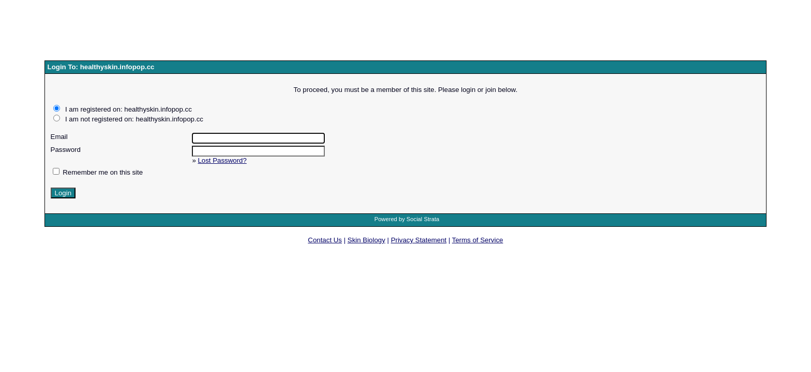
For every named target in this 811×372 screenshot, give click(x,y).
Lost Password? (222, 160)
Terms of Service (477, 240)
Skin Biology (366, 240)
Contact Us (325, 240)
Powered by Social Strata (407, 219)
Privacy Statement (419, 240)
